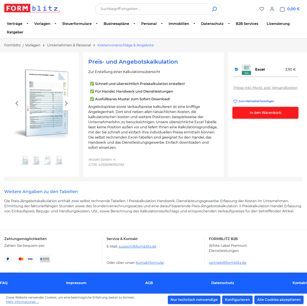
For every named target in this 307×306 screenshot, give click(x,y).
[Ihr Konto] (272, 9)
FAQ (4, 283)
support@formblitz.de (137, 247)
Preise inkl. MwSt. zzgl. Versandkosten (265, 88)
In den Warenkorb (265, 113)
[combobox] (151, 8)
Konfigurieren (237, 300)
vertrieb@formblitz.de (227, 263)
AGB (149, 283)
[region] (41, 112)
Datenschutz (222, 283)
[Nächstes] (66, 103)
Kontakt (300, 283)
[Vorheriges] (17, 103)
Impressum (76, 283)
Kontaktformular (150, 263)
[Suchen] (214, 8)
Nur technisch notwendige (194, 300)
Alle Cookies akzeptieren (279, 300)
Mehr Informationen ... (22, 302)
